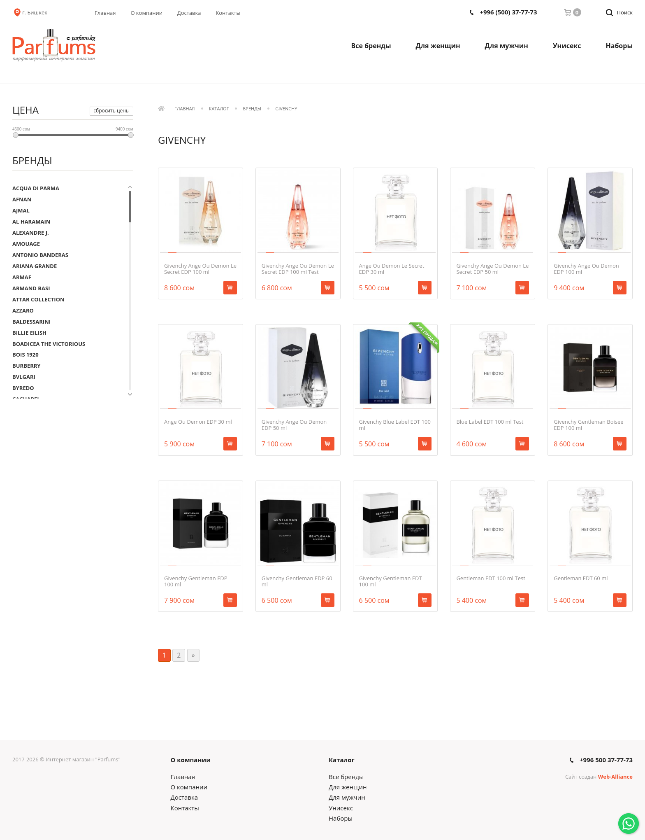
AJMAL (21, 210)
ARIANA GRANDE (34, 266)
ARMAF (21, 277)
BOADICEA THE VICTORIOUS (48, 344)
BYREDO (23, 388)
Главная (105, 12)
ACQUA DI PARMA (35, 188)
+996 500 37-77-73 (606, 759)
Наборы (619, 45)
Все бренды (371, 45)
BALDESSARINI (31, 321)
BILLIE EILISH (29, 332)
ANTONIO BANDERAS (40, 255)
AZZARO (23, 310)
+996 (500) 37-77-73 (508, 12)
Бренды (252, 109)
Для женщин (438, 45)
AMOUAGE (26, 243)
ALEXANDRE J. (30, 232)
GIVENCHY (286, 109)
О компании (146, 12)
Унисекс (567, 45)
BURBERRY (26, 365)
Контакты (228, 12)
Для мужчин (506, 45)
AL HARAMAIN (31, 221)
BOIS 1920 (25, 354)
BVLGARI (23, 376)
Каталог (219, 109)
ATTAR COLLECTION (38, 299)
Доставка (189, 12)
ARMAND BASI (31, 288)
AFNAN (21, 199)
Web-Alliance (615, 776)
